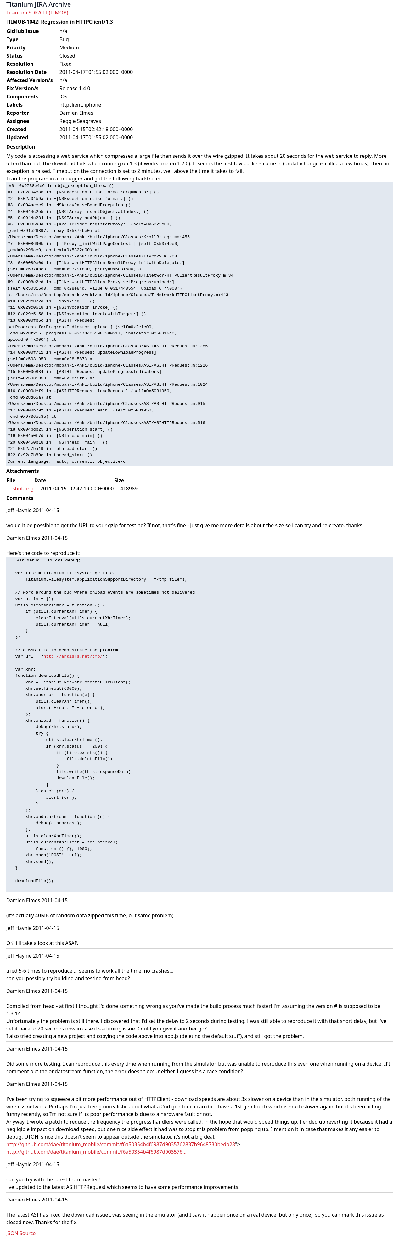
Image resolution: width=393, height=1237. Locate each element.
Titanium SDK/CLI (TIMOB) (37, 12)
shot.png (23, 488)
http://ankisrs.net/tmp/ (73, 656)
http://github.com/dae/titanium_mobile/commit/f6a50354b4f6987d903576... (96, 1151)
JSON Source (21, 1233)
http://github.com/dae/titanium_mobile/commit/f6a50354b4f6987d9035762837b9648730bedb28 (120, 1144)
